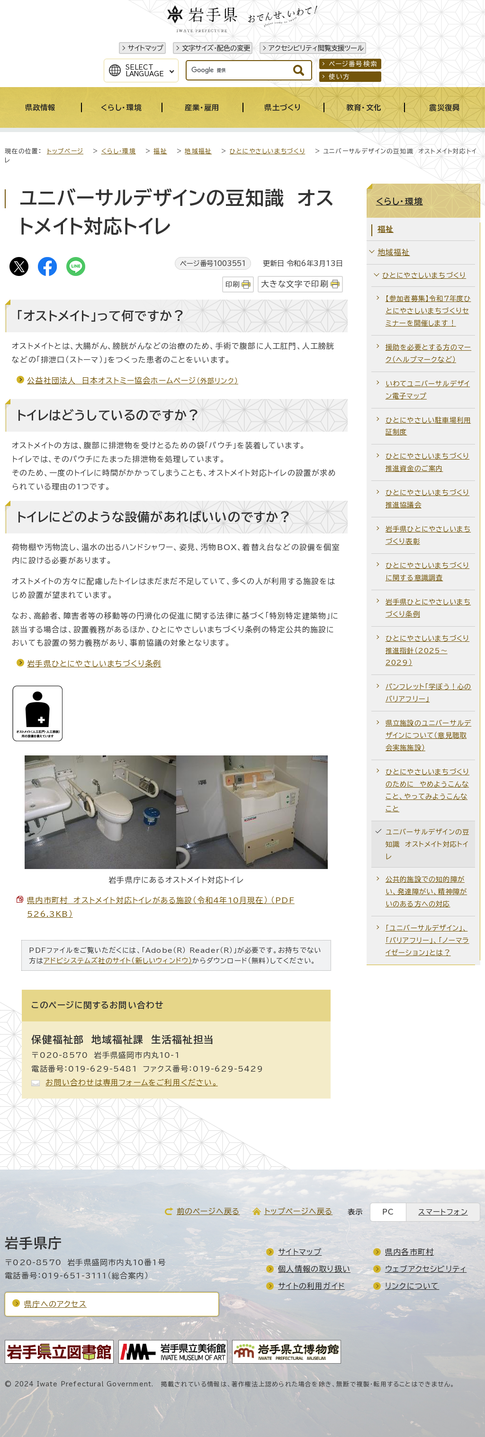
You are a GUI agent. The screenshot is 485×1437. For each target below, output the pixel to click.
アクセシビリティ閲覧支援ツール (316, 48)
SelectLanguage (145, 70)
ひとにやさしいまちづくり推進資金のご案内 (427, 462)
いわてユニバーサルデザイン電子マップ (428, 389)
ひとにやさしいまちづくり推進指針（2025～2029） (427, 650)
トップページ (65, 151)
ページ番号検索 (353, 64)
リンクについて (412, 1286)
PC (388, 1211)
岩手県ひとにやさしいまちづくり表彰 (428, 535)
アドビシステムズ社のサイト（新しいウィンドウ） (118, 960)
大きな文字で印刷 (295, 284)
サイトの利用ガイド (311, 1286)
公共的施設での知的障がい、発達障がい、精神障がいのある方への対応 (426, 891)
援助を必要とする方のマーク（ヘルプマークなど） (428, 353)
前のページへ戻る (208, 1211)
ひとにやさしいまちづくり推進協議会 (427, 498)
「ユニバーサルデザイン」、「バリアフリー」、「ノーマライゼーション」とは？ (427, 940)
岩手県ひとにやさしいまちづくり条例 (94, 663)
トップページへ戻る (298, 1211)
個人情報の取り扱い (314, 1269)
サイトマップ (145, 48)
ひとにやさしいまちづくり (267, 151)
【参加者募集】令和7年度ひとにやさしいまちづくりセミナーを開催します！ (428, 311)
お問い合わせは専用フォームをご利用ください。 (131, 1082)
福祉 (160, 151)
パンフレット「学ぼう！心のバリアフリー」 (429, 692)
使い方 (339, 76)
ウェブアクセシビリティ (426, 1269)
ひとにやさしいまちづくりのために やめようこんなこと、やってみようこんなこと (427, 790)
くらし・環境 (118, 151)
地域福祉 (198, 151)
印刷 (232, 284)
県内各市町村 (409, 1252)
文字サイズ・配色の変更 (216, 48)
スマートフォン (442, 1211)
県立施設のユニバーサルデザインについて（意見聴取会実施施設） (428, 735)
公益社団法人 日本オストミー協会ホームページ (132, 380)
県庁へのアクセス (55, 1304)
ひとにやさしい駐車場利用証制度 (428, 426)
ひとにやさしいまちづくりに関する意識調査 (427, 571)
